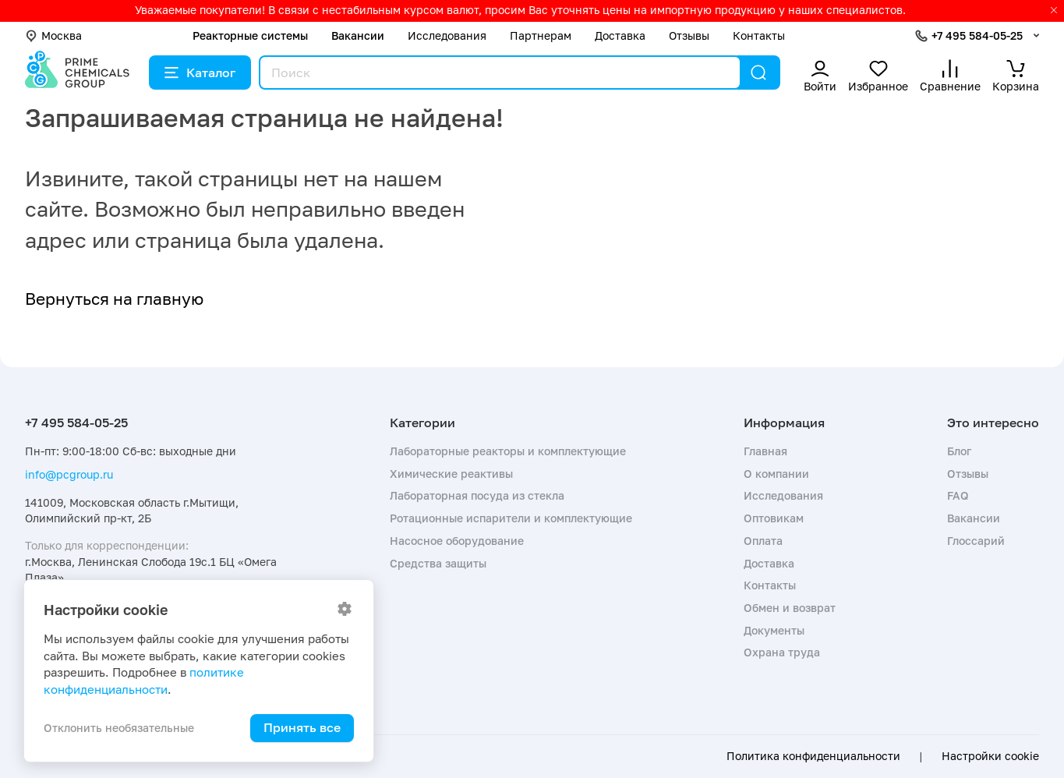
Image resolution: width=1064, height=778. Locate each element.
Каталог (199, 72)
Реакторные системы (250, 35)
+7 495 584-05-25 (977, 35)
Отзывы (689, 35)
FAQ (958, 495)
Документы (774, 630)
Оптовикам (774, 518)
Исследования (447, 35)
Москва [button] (53, 35)
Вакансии (357, 35)
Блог (959, 451)
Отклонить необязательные (119, 727)
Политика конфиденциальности (813, 756)
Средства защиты (438, 563)
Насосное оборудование (457, 540)
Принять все (302, 727)
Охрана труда (782, 652)
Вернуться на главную (114, 298)
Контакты (759, 35)
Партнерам (540, 35)
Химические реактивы (451, 473)
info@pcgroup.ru (69, 474)
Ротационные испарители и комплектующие (511, 518)
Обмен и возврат (790, 607)
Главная (765, 451)
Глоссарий (976, 540)
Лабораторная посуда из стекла (477, 495)
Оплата (763, 540)
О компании (776, 473)
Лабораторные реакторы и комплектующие (508, 451)
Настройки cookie (990, 756)
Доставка (620, 35)
